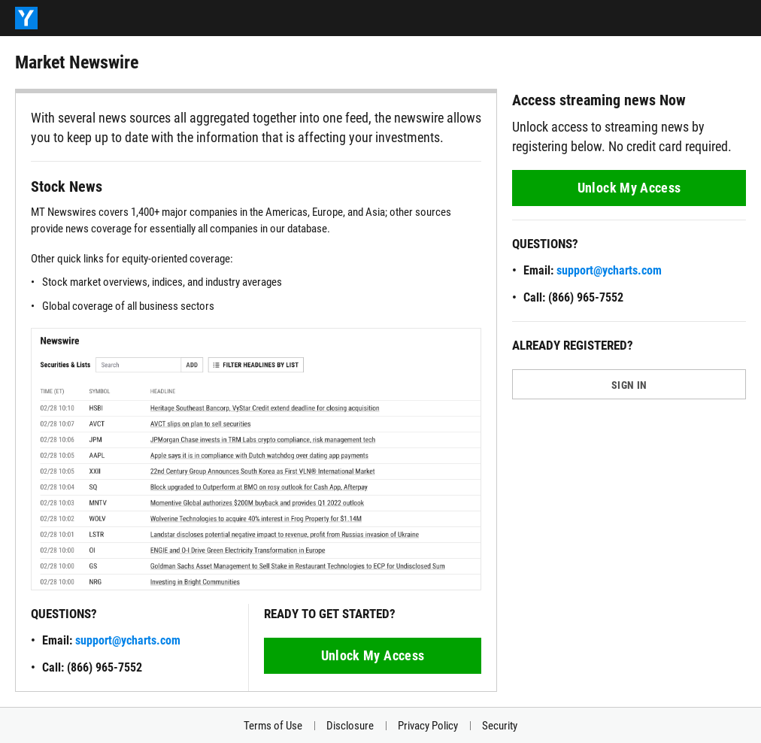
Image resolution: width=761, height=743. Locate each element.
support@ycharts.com (127, 640)
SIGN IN (629, 385)
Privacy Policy (428, 725)
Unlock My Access (373, 655)
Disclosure (350, 725)
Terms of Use (273, 725)
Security (499, 725)
